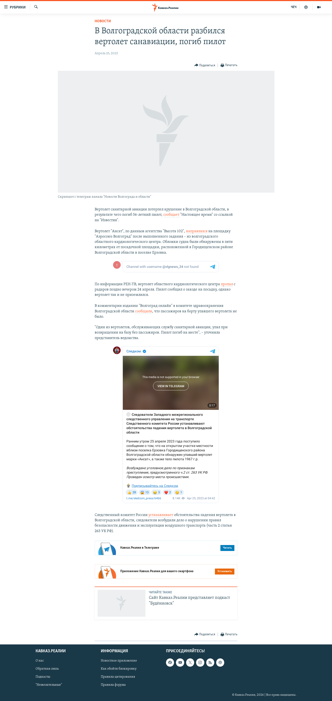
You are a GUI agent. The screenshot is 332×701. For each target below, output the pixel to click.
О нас (40, 660)
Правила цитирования (118, 677)
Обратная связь (47, 669)
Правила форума (113, 685)
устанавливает (160, 515)
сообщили (143, 311)
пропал (227, 284)
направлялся (197, 231)
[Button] (204, 65)
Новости (103, 21)
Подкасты (43, 677)
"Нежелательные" (49, 685)
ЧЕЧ (293, 7)
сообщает (171, 215)
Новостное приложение (119, 660)
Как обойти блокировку (119, 669)
